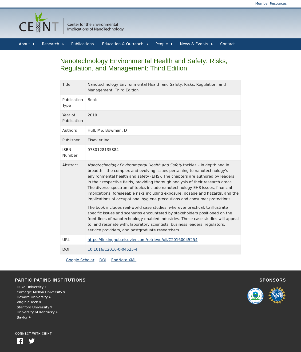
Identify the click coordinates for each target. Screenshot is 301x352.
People (164, 46)
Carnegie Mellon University (39, 292)
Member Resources (271, 3)
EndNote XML (123, 260)
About (27, 46)
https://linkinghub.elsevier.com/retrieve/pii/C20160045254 (143, 239)
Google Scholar (80, 260)
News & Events (196, 46)
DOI (102, 260)
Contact (227, 44)
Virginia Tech (27, 302)
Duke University (30, 287)
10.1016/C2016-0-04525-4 (113, 249)
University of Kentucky (36, 312)
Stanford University (33, 307)
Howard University (32, 297)
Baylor (22, 317)
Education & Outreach (125, 46)
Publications (82, 44)
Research (53, 46)
